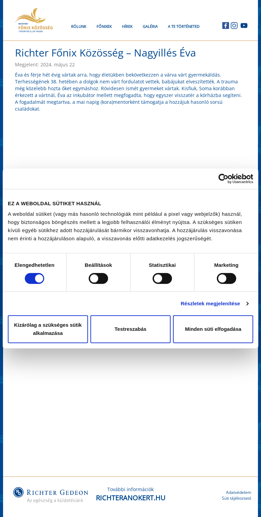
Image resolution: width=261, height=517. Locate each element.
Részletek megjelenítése (210, 303)
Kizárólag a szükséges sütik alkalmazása (48, 329)
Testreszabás (130, 329)
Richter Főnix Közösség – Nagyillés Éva (105, 53)
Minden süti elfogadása (213, 329)
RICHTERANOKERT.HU (131, 497)
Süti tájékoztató (236, 498)
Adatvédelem (238, 492)
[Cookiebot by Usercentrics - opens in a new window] (223, 179)
